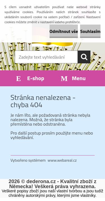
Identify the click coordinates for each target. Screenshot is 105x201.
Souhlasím (90, 31)
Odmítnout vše (64, 31)
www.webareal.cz (62, 160)
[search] (84, 57)
